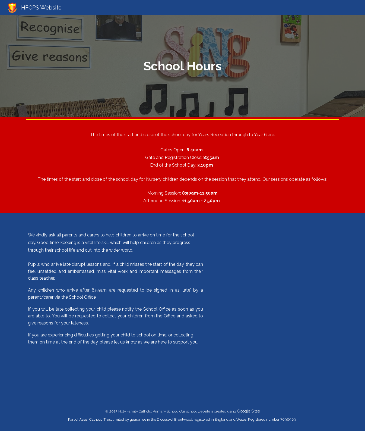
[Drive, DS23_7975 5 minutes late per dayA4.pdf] (276, 306)
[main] (183, 66)
